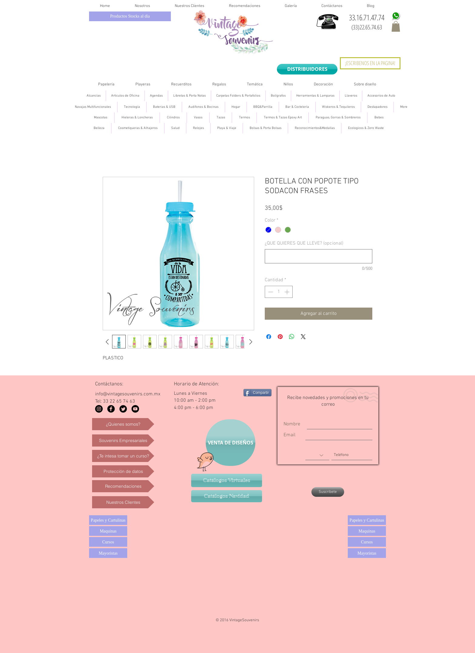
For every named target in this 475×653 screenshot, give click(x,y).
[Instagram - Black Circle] (99, 409)
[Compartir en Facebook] (268, 336)
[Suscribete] (327, 492)
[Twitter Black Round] (123, 409)
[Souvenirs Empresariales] (123, 440)
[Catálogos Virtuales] (226, 480)
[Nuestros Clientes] (123, 502)
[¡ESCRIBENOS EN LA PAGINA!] (370, 63)
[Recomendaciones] (123, 486)
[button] (395, 26)
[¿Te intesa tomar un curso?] (123, 456)
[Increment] (287, 292)
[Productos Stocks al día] (130, 16)
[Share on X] (303, 336)
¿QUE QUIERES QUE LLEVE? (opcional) (304, 243)
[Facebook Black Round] (111, 409)
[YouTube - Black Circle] (135, 409)
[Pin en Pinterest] (280, 336)
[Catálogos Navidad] (226, 496)
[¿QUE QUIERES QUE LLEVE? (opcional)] (318, 256)
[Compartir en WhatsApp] (291, 336)
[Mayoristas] (108, 553)
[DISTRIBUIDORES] (307, 69)
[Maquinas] (108, 531)
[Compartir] (257, 392)
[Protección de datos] (123, 471)
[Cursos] (108, 542)
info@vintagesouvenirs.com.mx (127, 394)
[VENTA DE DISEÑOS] (230, 442)
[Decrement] (270, 292)
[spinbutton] (278, 292)
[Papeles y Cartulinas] (108, 520)
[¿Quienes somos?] (123, 424)
